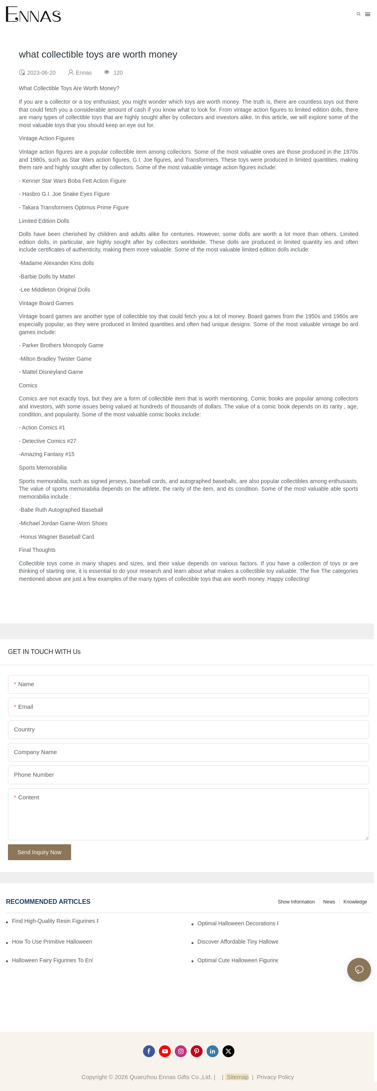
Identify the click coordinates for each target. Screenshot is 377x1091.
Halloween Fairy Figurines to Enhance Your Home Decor (52, 960)
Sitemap (237, 1077)
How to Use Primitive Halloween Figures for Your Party (52, 941)
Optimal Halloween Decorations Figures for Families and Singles (237, 923)
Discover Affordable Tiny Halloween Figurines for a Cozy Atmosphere (237, 941)
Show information (296, 902)
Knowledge (355, 902)
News (329, 902)
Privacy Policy (275, 1077)
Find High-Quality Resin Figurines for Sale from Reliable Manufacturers (55, 921)
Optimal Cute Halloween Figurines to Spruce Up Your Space (237, 960)
